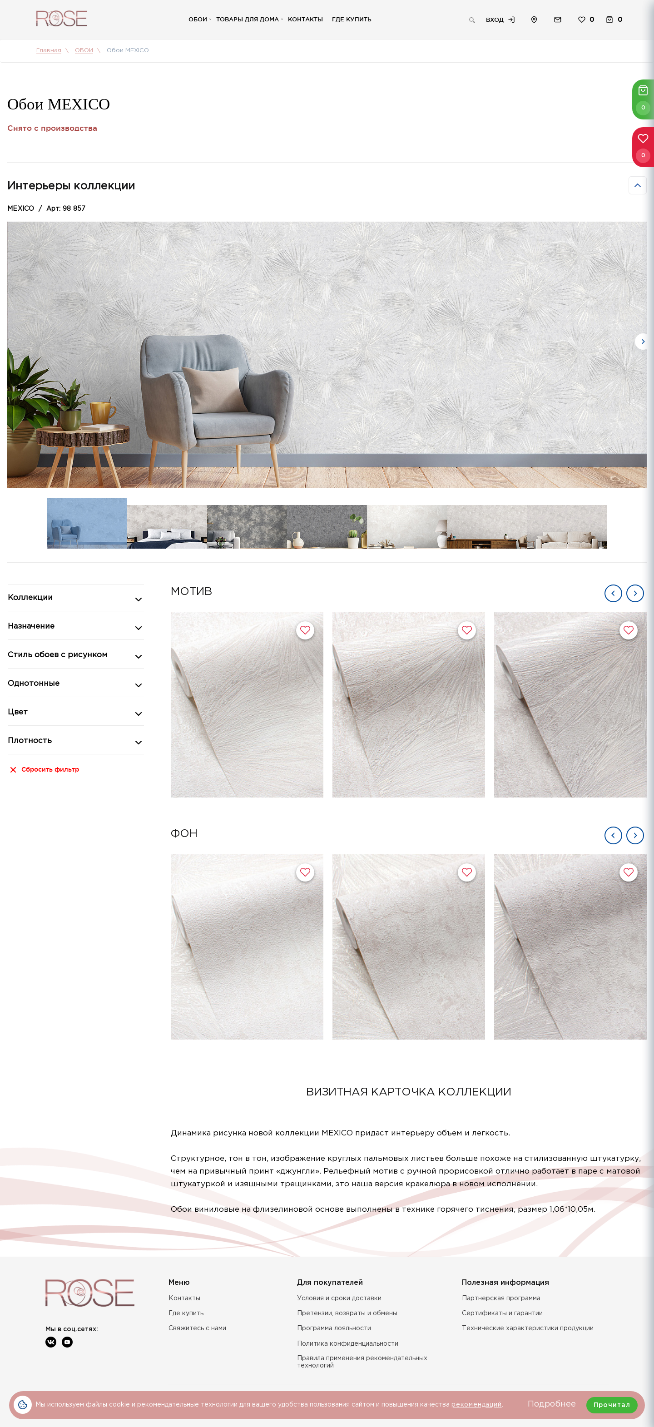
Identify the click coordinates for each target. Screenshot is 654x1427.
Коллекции (30, 598)
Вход (495, 19)
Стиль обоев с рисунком (58, 655)
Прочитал (612, 1405)
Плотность (30, 741)
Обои (197, 19)
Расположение (534, 19)
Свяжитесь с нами (197, 1328)
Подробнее (552, 1404)
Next (643, 341)
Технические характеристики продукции (528, 1328)
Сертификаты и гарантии (502, 1313)
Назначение (31, 626)
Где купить (352, 19)
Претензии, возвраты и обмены (347, 1313)
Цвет (18, 712)
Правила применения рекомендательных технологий (362, 1362)
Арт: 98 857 (66, 209)
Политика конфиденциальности (347, 1344)
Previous (613, 593)
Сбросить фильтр (50, 769)
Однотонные (33, 683)
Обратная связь (557, 20)
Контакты (305, 19)
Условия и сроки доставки (339, 1298)
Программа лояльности (334, 1328)
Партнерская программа (501, 1298)
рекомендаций (476, 1404)
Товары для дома (247, 19)
